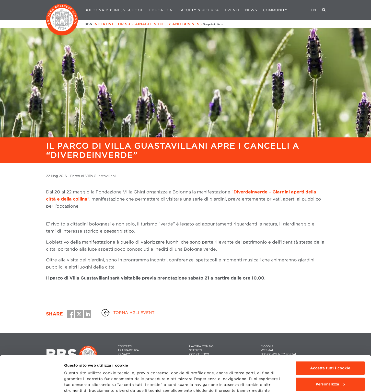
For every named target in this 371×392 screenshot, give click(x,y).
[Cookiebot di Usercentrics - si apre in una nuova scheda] (31, 382)
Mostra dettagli (78, 382)
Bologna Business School (113, 10)
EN (313, 10)
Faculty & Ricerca (199, 10)
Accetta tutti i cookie (330, 335)
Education (161, 10)
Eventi (232, 10)
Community (275, 10)
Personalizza (330, 350)
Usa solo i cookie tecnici (330, 367)
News (251, 10)
